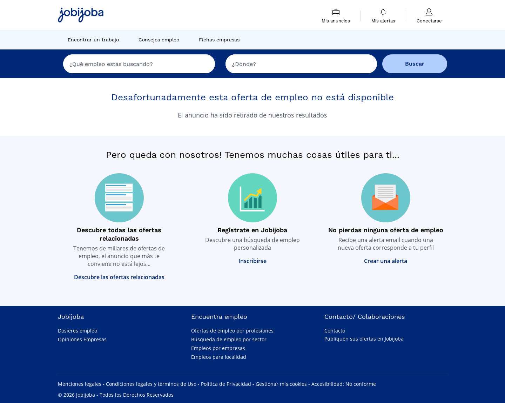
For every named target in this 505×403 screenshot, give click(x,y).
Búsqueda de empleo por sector (229, 339)
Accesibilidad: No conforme (343, 384)
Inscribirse (252, 261)
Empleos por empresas (218, 348)
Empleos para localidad (218, 357)
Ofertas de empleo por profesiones (232, 330)
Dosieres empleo (77, 330)
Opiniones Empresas (82, 339)
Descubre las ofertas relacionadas (119, 277)
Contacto (334, 330)
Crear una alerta (385, 261)
